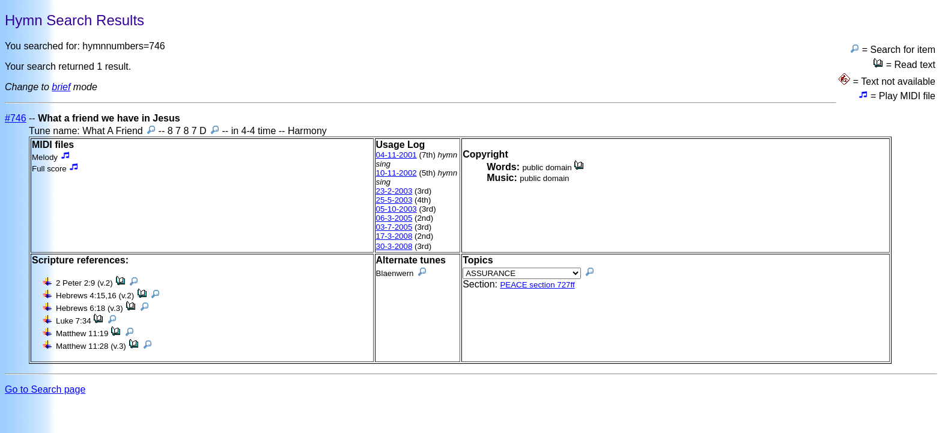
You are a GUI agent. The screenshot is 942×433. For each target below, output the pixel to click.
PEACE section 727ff (537, 284)
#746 (15, 118)
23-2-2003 (394, 190)
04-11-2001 (396, 154)
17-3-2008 (394, 236)
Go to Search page (45, 389)
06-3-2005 (394, 218)
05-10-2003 (396, 208)
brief (61, 87)
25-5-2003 (394, 199)
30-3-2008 (394, 246)
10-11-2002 (396, 172)
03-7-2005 (394, 227)
